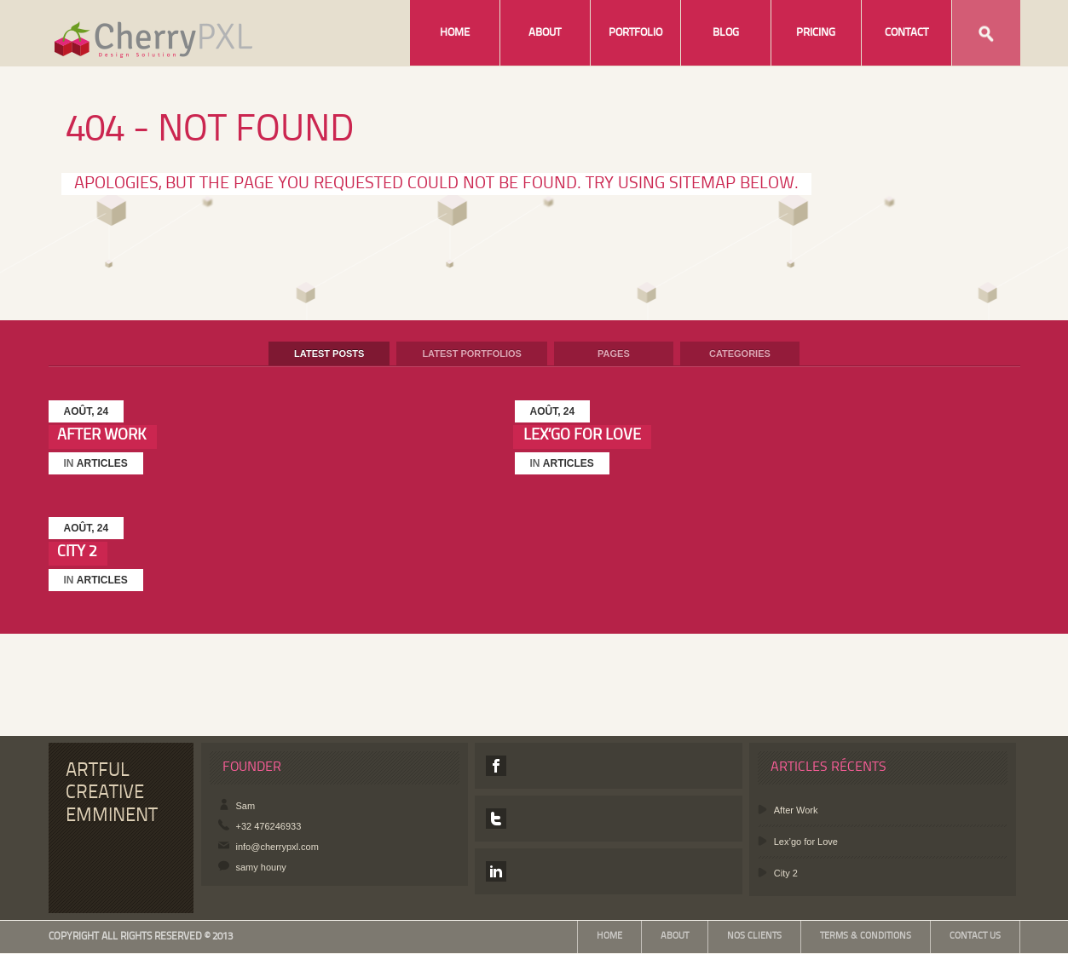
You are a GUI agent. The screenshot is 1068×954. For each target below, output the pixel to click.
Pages (614, 353)
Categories (740, 353)
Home (455, 32)
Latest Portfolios (472, 353)
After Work (102, 435)
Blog (726, 32)
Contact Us (975, 936)
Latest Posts (329, 353)
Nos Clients (754, 936)
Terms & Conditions (865, 936)
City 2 (77, 552)
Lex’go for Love (582, 435)
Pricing (815, 32)
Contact (906, 32)
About (544, 32)
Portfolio (635, 32)
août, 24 (86, 411)
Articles (102, 463)
